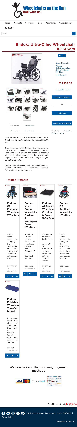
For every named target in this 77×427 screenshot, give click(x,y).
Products (17, 23)
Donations (50, 23)
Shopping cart (65, 23)
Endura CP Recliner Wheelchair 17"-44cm (14, 209)
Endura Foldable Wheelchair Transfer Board (14, 305)
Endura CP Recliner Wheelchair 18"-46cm (67, 209)
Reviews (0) (29, 130)
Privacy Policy (7, 416)
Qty (62, 104)
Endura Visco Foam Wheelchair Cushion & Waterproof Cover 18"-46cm (32, 215)
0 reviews (65, 130)
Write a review (58, 133)
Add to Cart (62, 113)
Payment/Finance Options (62, 123)
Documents (15, 130)
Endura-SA (65, 63)
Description (15, 125)
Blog (40, 23)
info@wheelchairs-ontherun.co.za (41, 413)
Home (7, 23)
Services (29, 23)
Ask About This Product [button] (62, 97)
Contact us (9, 28)
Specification (30, 125)
